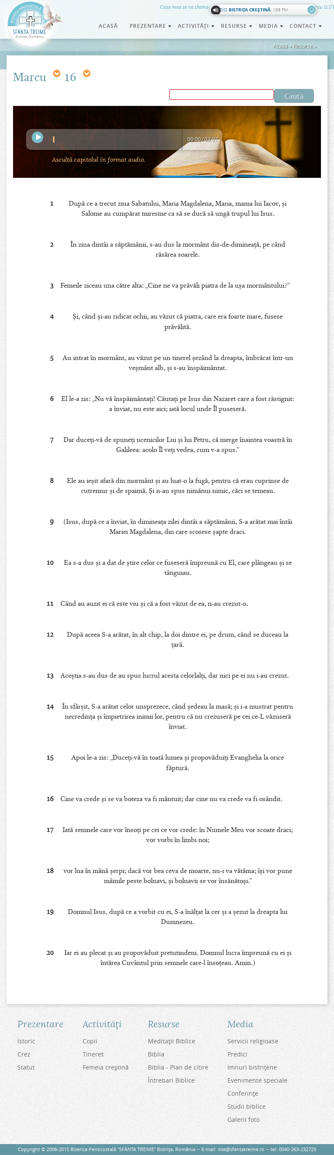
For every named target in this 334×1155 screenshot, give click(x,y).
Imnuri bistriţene (252, 1067)
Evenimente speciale (257, 1080)
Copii (90, 1041)
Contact (306, 26)
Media (271, 26)
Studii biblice (246, 1106)
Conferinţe (242, 1093)
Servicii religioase (252, 1041)
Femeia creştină (106, 1067)
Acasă (108, 26)
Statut (26, 1067)
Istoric (26, 1041)
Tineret (93, 1054)
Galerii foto (243, 1119)
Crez (23, 1054)
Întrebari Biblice (171, 1080)
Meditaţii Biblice (171, 1041)
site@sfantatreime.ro (241, 1149)
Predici (237, 1054)
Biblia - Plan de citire (178, 1067)
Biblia (156, 1054)
